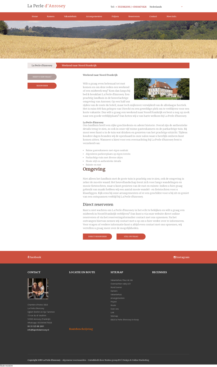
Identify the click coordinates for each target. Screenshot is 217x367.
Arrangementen (94, 16)
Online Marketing (140, 360)
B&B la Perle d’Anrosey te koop (125, 319)
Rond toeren (116, 287)
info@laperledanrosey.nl (38, 329)
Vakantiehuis (70, 16)
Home (35, 16)
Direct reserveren (97, 236)
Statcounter (6, 365)
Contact (153, 16)
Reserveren (134, 16)
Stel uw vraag (131, 236)
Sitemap (114, 316)
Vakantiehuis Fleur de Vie (122, 280)
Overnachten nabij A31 (121, 283)
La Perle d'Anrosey (42, 65)
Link (112, 312)
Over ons (115, 309)
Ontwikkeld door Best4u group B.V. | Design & (110, 360)
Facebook (34, 257)
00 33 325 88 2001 (36, 326)
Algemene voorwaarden (74, 360)
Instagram (181, 257)
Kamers (50, 16)
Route (113, 305)
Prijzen (115, 16)
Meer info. (172, 16)
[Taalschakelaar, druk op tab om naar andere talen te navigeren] (165, 7)
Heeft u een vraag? (42, 77)
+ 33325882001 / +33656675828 (131, 7)
